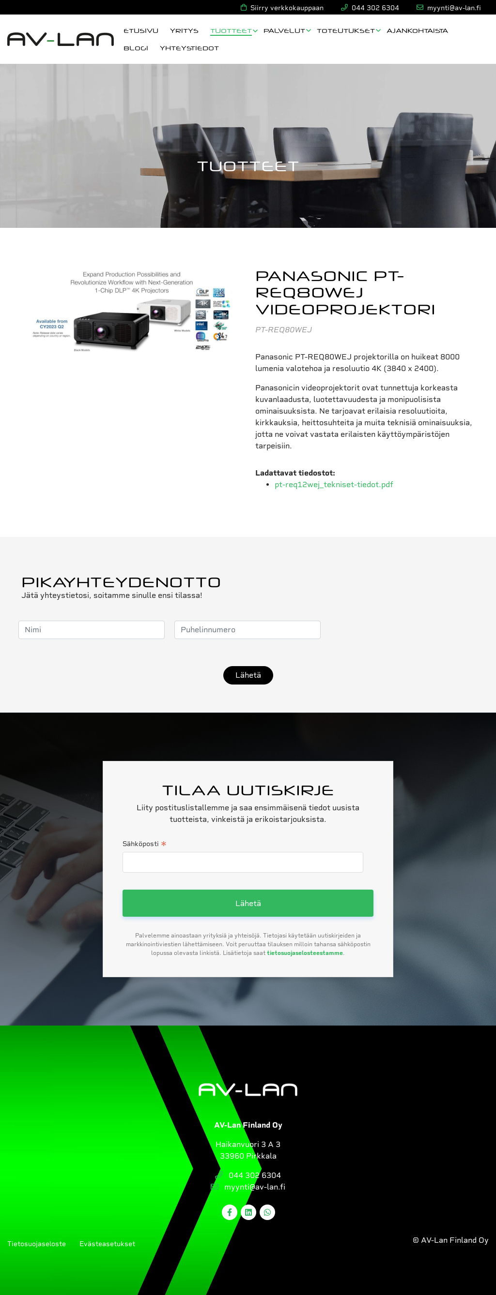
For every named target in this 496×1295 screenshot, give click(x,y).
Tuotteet (231, 30)
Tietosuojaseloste (36, 1244)
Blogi (136, 48)
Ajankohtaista (417, 30)
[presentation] (404, 630)
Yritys (184, 30)
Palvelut (284, 30)
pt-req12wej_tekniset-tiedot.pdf (334, 484)
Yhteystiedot (189, 48)
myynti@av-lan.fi (248, 1186)
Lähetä (248, 675)
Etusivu (141, 30)
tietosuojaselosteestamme (305, 953)
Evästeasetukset (107, 1244)
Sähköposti (145, 844)
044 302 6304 (248, 1175)
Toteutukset (346, 30)
